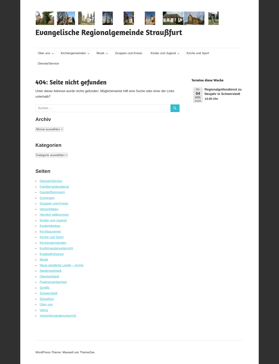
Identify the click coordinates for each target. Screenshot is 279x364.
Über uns (46, 53)
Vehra (44, 310)
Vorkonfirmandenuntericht (58, 315)
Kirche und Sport (198, 53)
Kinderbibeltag (50, 226)
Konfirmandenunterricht (56, 248)
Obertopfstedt (49, 276)
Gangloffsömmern (52, 192)
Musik (102, 53)
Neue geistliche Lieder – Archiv (62, 265)
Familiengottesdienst (54, 187)
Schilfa (44, 288)
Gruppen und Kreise (128, 53)
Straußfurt (47, 299)
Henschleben (49, 209)
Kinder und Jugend (165, 53)
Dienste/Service (48, 63)
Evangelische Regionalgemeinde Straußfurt (108, 32)
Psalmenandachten (53, 282)
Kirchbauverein (50, 231)
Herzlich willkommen (54, 214)
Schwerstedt (48, 293)
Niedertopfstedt (50, 271)
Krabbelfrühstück (52, 254)
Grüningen (47, 198)
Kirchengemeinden (75, 53)
